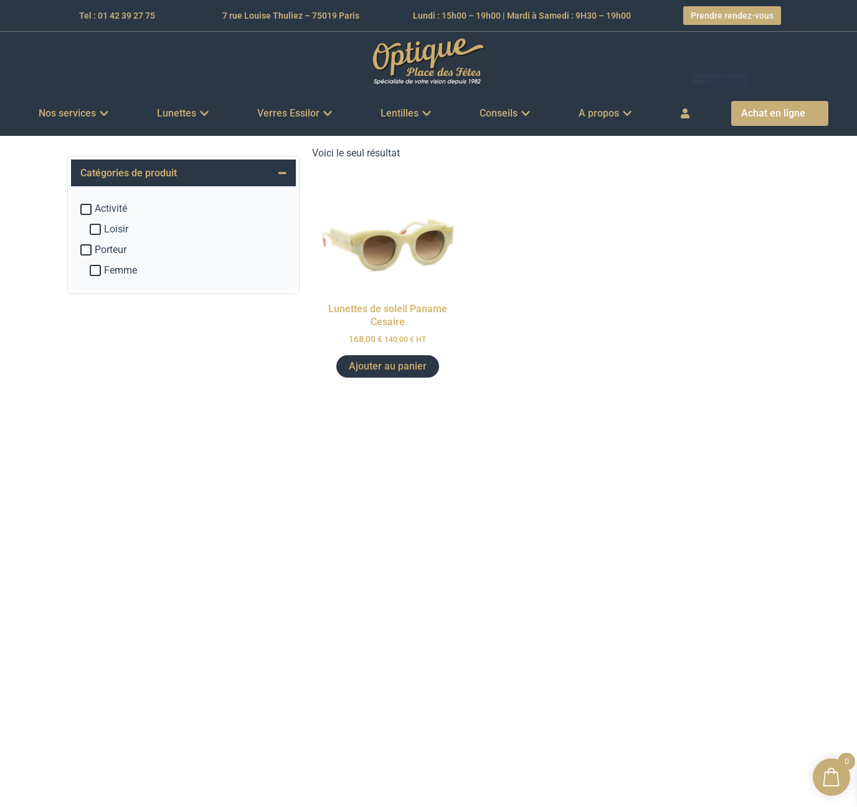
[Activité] (86, 209)
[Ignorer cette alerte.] (798, 54)
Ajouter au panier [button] (388, 366)
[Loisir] (95, 229)
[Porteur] (86, 249)
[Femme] (95, 270)
